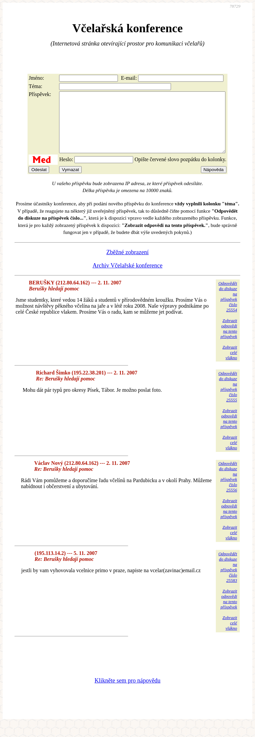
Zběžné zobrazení (127, 264)
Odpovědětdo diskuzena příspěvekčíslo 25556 (227, 488)
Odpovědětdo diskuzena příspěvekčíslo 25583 (227, 579)
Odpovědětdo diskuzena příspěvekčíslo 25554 (227, 308)
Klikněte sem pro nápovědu (127, 692)
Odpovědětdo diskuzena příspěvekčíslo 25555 (227, 398)
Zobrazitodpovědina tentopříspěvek (228, 340)
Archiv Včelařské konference (128, 277)
